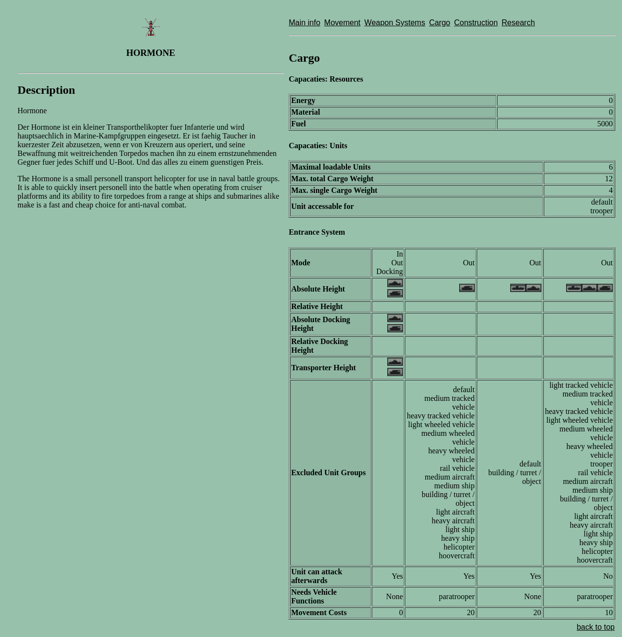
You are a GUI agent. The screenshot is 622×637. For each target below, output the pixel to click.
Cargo (439, 22)
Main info (304, 22)
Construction (476, 22)
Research (518, 22)
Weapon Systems (394, 22)
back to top (596, 627)
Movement (342, 22)
